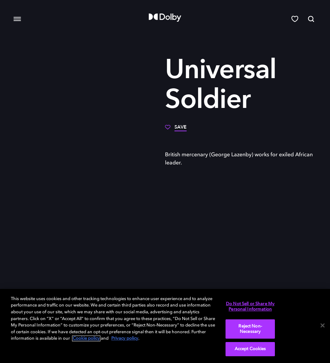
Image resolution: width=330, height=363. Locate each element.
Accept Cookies (250, 349)
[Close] (322, 325)
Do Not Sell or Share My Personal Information (250, 307)
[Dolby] (165, 17)
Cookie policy (86, 338)
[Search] (311, 19)
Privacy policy (124, 338)
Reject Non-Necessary (250, 329)
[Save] (176, 129)
